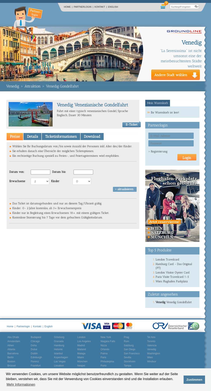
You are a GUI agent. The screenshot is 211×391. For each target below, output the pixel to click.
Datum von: (17, 172)
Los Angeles (84, 341)
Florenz (35, 361)
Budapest (36, 337)
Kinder (55, 181)
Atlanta (11, 349)
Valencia (151, 345)
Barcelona (13, 353)
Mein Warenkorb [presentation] (157, 103)
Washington (153, 353)
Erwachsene (17, 181)
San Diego (129, 349)
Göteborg (59, 337)
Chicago (35, 341)
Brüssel (11, 365)
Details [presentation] (32, 136)
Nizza (104, 345)
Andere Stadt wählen (170, 75)
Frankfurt (36, 365)
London (81, 337)
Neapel (81, 365)
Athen (10, 345)
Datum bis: (59, 172)
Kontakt (101, 7)
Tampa (127, 365)
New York (106, 337)
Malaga (81, 353)
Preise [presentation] (15, 136)
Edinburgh (36, 357)
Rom (126, 341)
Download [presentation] (92, 136)
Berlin (10, 357)
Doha (34, 345)
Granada (59, 341)
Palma (104, 353)
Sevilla (127, 357)
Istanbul (58, 353)
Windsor (151, 361)
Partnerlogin (83, 7)
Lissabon (59, 365)
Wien (150, 357)
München (82, 361)
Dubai (34, 349)
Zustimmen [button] (194, 379)
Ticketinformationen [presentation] (61, 136)
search (196, 6)
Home (68, 7)
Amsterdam (13, 341)
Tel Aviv (151, 337)
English (113, 7)
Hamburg (59, 345)
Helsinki (58, 349)
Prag (126, 337)
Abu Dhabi (13, 337)
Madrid (81, 345)
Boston (11, 361)
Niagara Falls (108, 341)
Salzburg (129, 345)
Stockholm (129, 361)
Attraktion (33, 86)
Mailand (81, 349)
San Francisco (132, 353)
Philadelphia (107, 361)
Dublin (34, 353)
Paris (103, 357)
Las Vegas (60, 361)
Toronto (151, 341)
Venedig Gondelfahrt (62, 86)
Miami (80, 357)
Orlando (105, 349)
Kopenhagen (61, 357)
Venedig (12, 86)
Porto (104, 365)
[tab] (14, 136)
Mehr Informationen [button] (21, 384)
